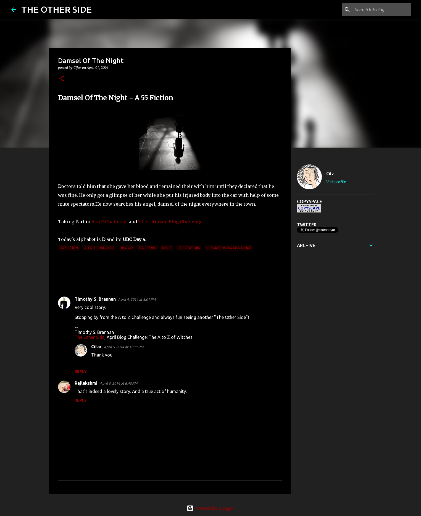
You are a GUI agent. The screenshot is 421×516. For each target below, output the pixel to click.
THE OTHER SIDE (56, 9)
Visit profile (336, 182)
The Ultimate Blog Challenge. (171, 221)
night (167, 248)
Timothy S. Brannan (95, 299)
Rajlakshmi (86, 383)
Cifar (96, 346)
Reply (81, 371)
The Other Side (89, 337)
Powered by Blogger (210, 508)
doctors (147, 248)
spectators (189, 248)
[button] (61, 79)
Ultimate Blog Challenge (228, 248)
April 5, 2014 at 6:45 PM (118, 383)
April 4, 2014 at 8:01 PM (137, 299)
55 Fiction (69, 248)
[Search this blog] (382, 9)
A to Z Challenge (109, 221)
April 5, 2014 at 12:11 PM (123, 347)
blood (127, 248)
